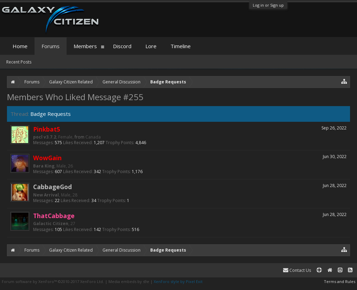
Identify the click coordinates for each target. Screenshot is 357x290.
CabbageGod (52, 187)
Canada (93, 137)
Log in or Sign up (268, 5)
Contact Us (297, 270)
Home (20, 46)
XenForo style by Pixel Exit (178, 281)
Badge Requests (50, 113)
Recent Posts (18, 62)
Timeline (180, 46)
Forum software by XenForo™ (53, 281)
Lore (151, 46)
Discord (122, 46)
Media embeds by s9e (128, 281)
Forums (50, 46)
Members (85, 46)
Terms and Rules (339, 281)
